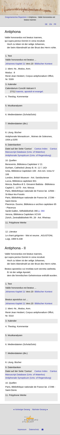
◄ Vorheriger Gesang (21, 409)
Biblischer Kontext (43, 63)
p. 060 (41, 211)
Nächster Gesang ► (40, 409)
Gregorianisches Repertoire (16, 17)
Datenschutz (34, 429)
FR (55, 24)
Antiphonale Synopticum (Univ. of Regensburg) (28, 155)
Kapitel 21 (20, 63)
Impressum (22, 429)
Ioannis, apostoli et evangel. (30, 91)
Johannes (10, 63)
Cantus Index (40, 148)
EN (50, 24)
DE (46, 24)
